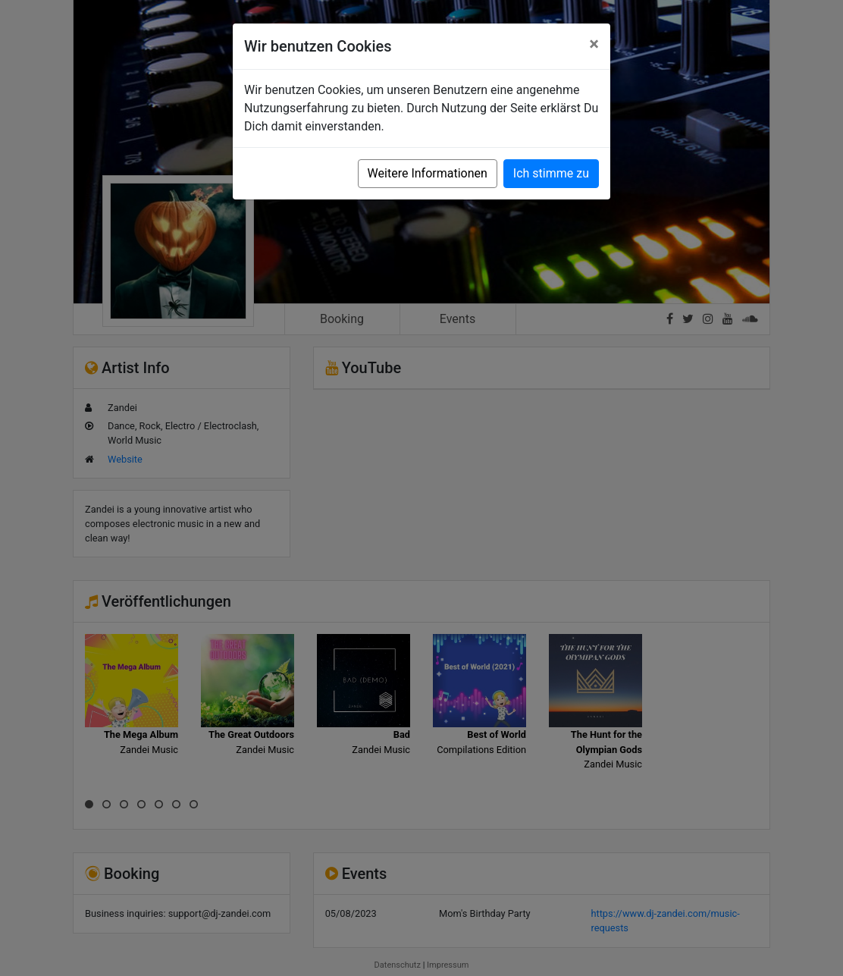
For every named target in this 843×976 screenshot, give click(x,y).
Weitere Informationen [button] (427, 173)
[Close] (594, 44)
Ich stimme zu (551, 173)
